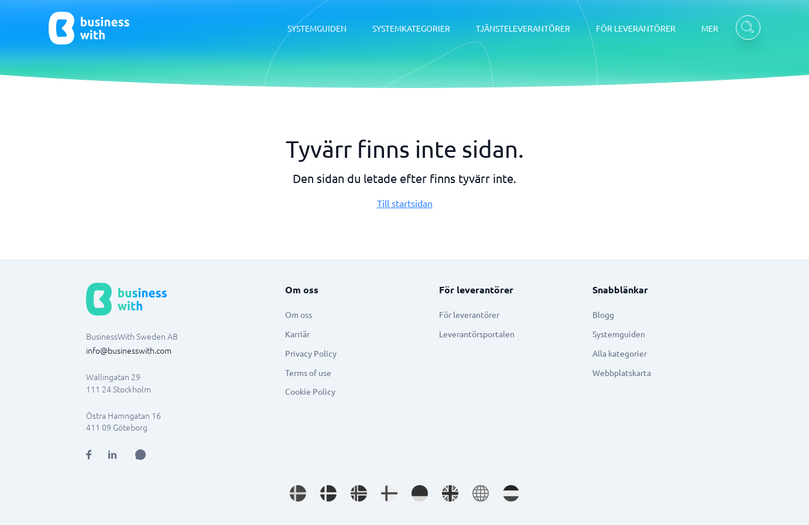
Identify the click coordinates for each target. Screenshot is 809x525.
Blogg (603, 314)
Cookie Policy (310, 391)
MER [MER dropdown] (709, 28)
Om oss (298, 314)
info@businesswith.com (129, 350)
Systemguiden (618, 333)
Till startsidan (405, 203)
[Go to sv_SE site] (298, 493)
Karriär (297, 333)
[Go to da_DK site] (328, 493)
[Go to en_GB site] (450, 493)
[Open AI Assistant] (140, 455)
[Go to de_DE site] (420, 493)
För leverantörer (469, 314)
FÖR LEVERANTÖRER (636, 28)
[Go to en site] (480, 493)
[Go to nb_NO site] (359, 493)
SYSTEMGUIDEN (317, 28)
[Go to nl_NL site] (511, 493)
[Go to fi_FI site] (389, 493)
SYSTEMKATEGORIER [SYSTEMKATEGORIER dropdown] (411, 28)
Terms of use (308, 372)
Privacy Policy (311, 353)
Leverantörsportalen (477, 333)
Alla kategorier (619, 353)
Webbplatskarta (621, 372)
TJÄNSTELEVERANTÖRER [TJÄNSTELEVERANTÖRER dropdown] (523, 28)
